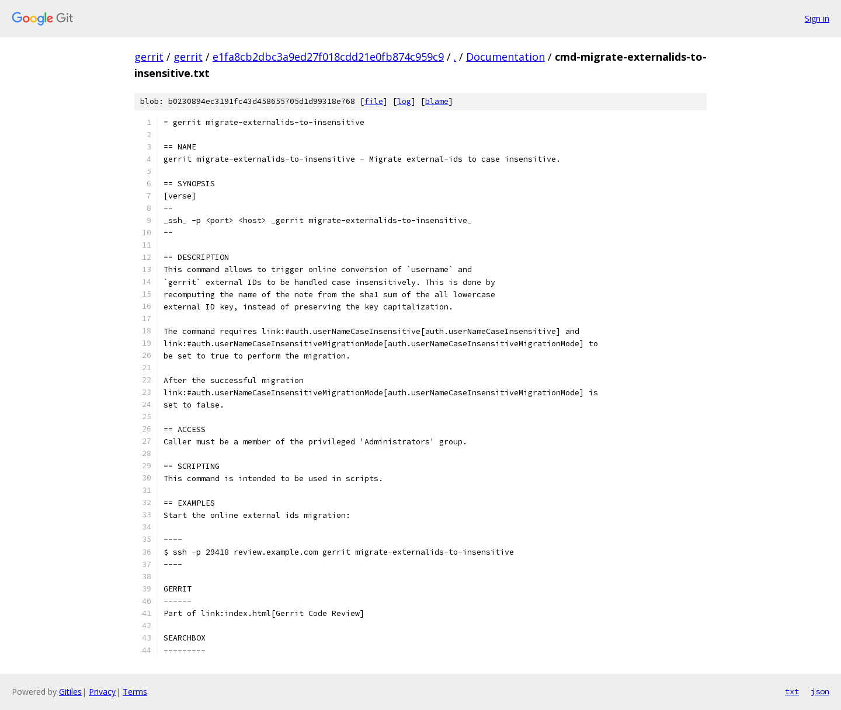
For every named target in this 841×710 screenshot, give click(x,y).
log (404, 101)
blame (437, 101)
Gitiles (70, 691)
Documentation (505, 57)
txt (792, 691)
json (820, 691)
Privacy (102, 691)
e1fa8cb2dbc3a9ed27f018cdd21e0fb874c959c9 (328, 57)
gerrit (149, 57)
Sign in (817, 18)
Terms (135, 691)
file (373, 101)
